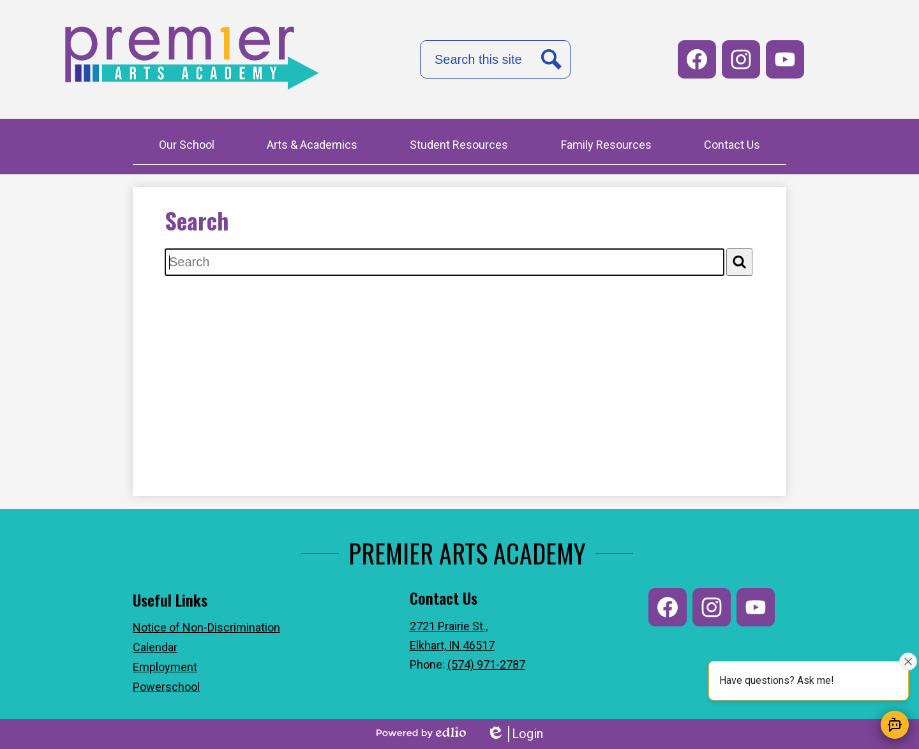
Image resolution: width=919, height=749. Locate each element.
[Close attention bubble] (908, 661)
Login (514, 734)
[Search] (739, 262)
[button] (187, 146)
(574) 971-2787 (486, 664)
